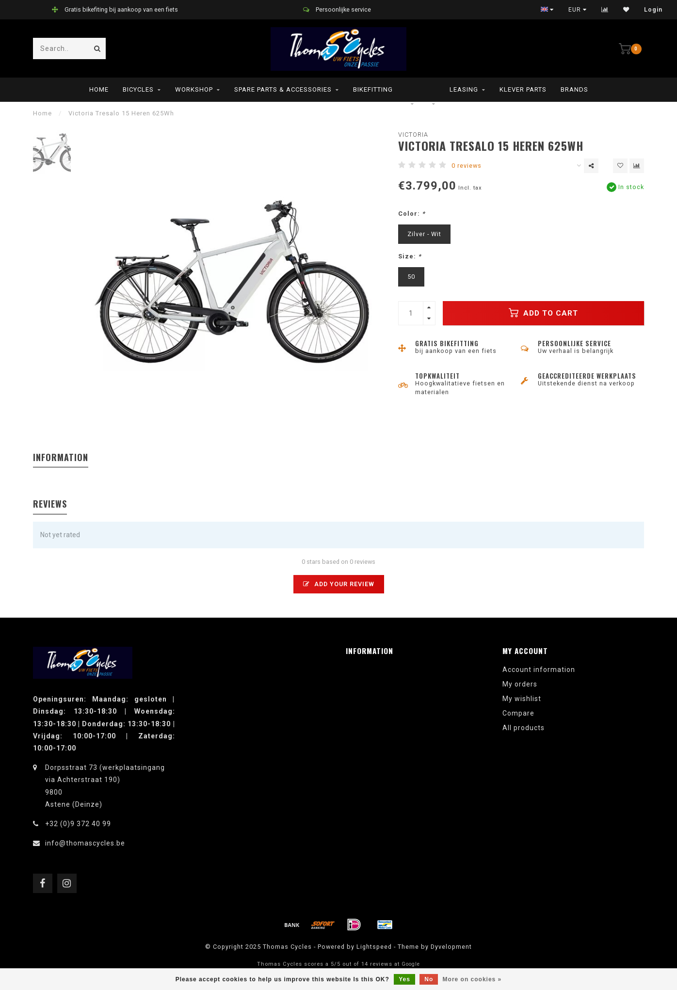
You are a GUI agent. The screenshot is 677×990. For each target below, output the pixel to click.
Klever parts (523, 89)
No (428, 979)
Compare (518, 713)
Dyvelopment (451, 946)
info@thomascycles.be (85, 843)
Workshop (194, 89)
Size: (409, 256)
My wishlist (521, 699)
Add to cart (543, 313)
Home (99, 89)
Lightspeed (374, 946)
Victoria (413, 134)
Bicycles (138, 89)
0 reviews (466, 165)
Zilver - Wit (424, 234)
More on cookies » (472, 979)
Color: (411, 213)
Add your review (338, 584)
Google (411, 964)
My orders (519, 684)
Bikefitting (373, 89)
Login (653, 9)
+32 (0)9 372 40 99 (78, 824)
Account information (538, 669)
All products (523, 728)
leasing (464, 89)
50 (411, 276)
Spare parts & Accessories (283, 89)
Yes (404, 979)
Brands (574, 89)
